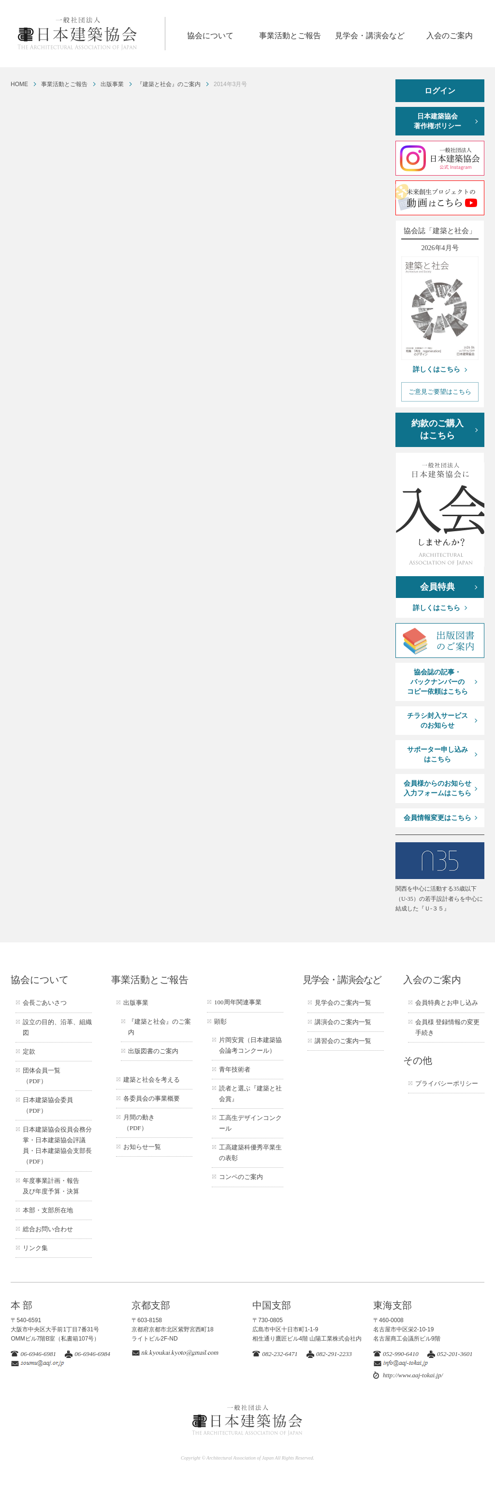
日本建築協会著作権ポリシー (437, 121)
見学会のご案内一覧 (343, 1002)
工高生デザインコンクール (250, 1123)
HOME (19, 84)
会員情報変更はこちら (437, 817)
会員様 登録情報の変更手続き (447, 1027)
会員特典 (437, 587)
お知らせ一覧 (142, 1146)
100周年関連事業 (238, 1002)
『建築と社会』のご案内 (169, 84)
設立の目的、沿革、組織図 (57, 1027)
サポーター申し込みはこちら (437, 754)
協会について (210, 35)
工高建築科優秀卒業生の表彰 (250, 1153)
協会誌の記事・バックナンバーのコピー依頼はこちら (437, 682)
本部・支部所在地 (48, 1210)
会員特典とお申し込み (446, 1002)
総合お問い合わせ (48, 1229)
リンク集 (35, 1248)
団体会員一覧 (41, 1076)
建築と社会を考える (151, 1079)
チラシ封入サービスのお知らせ (437, 720)
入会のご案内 (449, 35)
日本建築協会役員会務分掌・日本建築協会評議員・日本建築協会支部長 (57, 1145)
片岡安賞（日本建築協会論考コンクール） (250, 1045)
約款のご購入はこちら (437, 429)
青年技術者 (234, 1069)
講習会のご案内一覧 (343, 1040)
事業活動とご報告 (290, 35)
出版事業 (112, 84)
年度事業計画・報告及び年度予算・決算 (51, 1186)
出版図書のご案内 (153, 1051)
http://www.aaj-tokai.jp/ (413, 1375)
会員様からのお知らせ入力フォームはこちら (437, 788)
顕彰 (220, 1021)
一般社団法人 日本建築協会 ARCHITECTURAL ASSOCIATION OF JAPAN (91, 33)
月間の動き (139, 1123)
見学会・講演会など (370, 35)
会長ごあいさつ (45, 1002)
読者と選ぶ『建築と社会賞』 (250, 1094)
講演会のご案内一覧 (343, 1022)
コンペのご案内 (241, 1176)
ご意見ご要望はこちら (439, 391)
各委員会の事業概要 (151, 1098)
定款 (29, 1051)
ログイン (439, 91)
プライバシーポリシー (446, 1083)
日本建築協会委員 (48, 1105)
